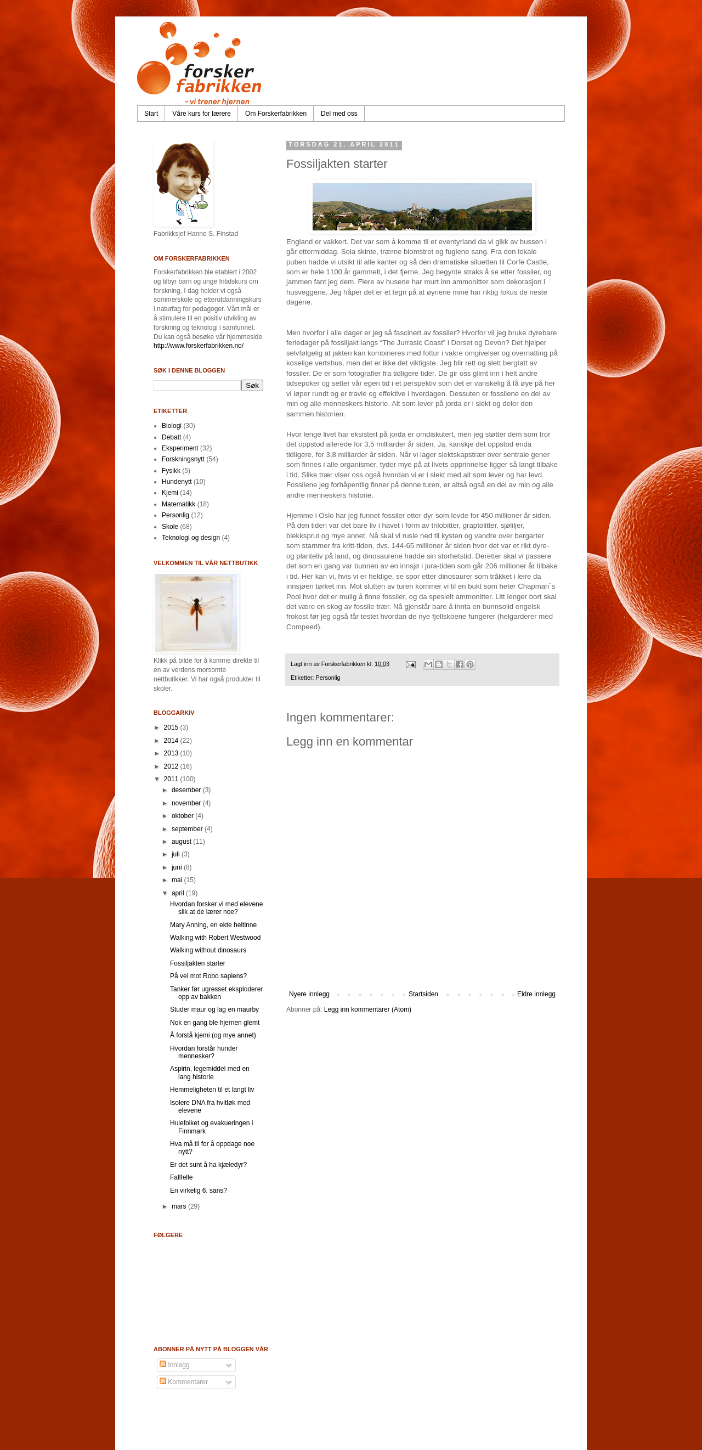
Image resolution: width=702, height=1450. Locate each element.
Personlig (328, 677)
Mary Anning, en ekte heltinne (213, 925)
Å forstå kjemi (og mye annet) (213, 1035)
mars (180, 1206)
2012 (172, 766)
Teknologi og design (191, 537)
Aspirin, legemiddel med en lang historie (210, 1072)
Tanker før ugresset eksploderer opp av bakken (216, 993)
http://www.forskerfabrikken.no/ (199, 345)
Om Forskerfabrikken (276, 113)
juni (178, 867)
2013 (172, 753)
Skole (170, 527)
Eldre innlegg (536, 994)
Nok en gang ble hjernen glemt (214, 1022)
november (187, 803)
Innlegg (175, 1365)
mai (178, 880)
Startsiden (423, 994)
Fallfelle (181, 1177)
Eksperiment (180, 448)
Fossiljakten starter (197, 963)
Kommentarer (184, 1382)
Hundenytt (177, 482)
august (182, 841)
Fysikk (171, 471)
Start (151, 113)
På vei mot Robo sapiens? (208, 976)
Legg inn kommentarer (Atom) (367, 1009)
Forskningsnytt (183, 459)
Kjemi (170, 493)
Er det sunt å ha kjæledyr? (208, 1165)
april (179, 893)
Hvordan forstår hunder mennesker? (203, 1052)
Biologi (172, 426)
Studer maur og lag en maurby (214, 1009)
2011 (172, 779)
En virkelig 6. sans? (198, 1190)
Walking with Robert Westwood (215, 937)
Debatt (171, 437)
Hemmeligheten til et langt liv (212, 1089)
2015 (172, 727)
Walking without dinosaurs (208, 950)
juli (177, 854)
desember (187, 790)
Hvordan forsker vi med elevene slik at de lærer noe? (216, 908)
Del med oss (339, 113)
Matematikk (178, 504)
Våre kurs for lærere (201, 113)
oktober (183, 816)
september (188, 829)
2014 (172, 740)
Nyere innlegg (309, 994)
